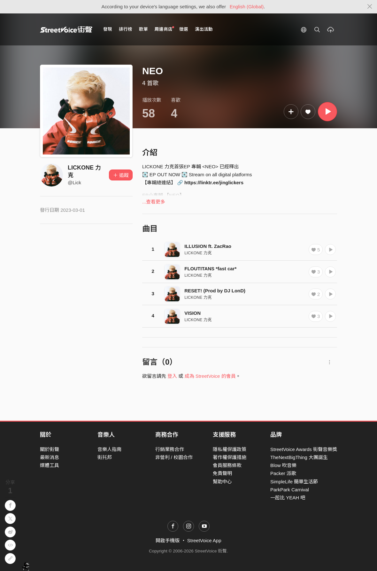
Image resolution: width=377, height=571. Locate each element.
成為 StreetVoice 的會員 (210, 376)
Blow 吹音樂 (283, 465)
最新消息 (49, 457)
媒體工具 (49, 465)
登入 (172, 376)
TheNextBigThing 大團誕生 (299, 457)
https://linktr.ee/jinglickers (213, 182)
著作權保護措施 (229, 457)
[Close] (370, 7)
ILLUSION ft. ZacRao (207, 246)
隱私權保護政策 (229, 449)
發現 (107, 29)
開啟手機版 (168, 540)
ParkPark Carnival (289, 489)
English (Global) (247, 6)
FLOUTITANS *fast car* (210, 268)
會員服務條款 (227, 465)
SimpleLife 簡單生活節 (294, 481)
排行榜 (125, 29)
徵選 (183, 29)
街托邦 (104, 457)
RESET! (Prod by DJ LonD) (214, 290)
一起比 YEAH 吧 (287, 497)
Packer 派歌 (283, 473)
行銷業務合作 (169, 449)
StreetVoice (66, 29)
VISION (192, 313)
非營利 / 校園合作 (174, 457)
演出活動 (204, 29)
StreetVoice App (204, 540)
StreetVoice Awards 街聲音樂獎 (303, 449)
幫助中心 (222, 481)
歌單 (143, 29)
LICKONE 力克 (198, 252)
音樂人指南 (109, 449)
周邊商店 (164, 29)
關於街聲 (49, 449)
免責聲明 (222, 473)
